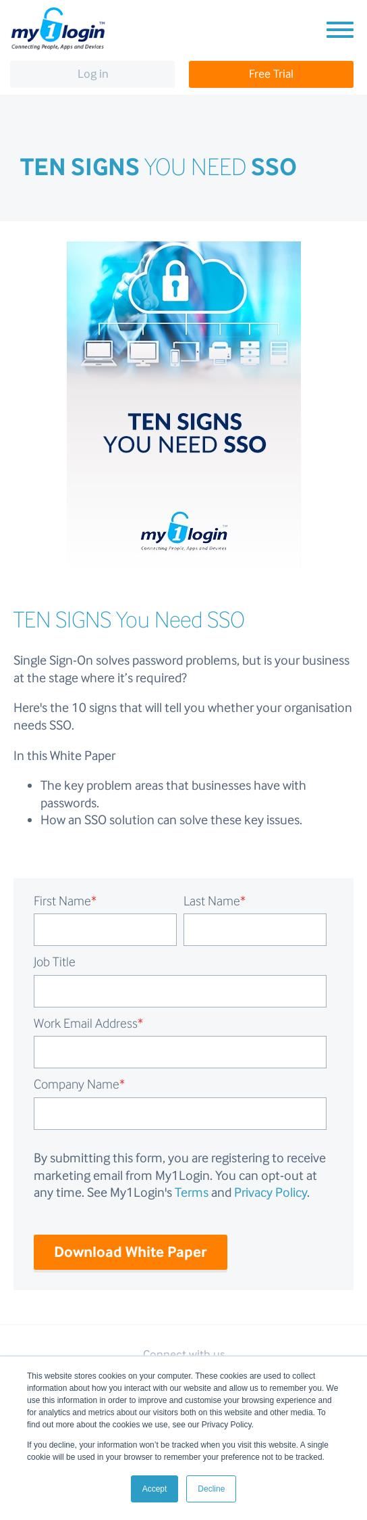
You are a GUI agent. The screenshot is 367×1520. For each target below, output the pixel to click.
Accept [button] (154, 1489)
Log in (93, 73)
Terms (191, 1192)
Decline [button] (211, 1489)
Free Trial (271, 73)
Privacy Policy (270, 1192)
